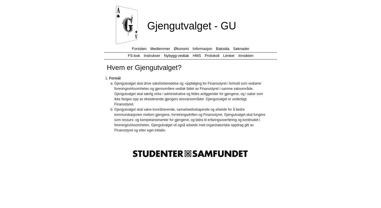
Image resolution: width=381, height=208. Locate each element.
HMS (197, 55)
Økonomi (181, 49)
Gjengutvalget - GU (191, 26)
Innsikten (245, 55)
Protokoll (212, 55)
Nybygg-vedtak (176, 55)
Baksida (222, 49)
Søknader (241, 49)
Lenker (229, 55)
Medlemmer (160, 49)
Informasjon (202, 49)
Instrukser (152, 55)
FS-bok (134, 55)
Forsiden (139, 49)
